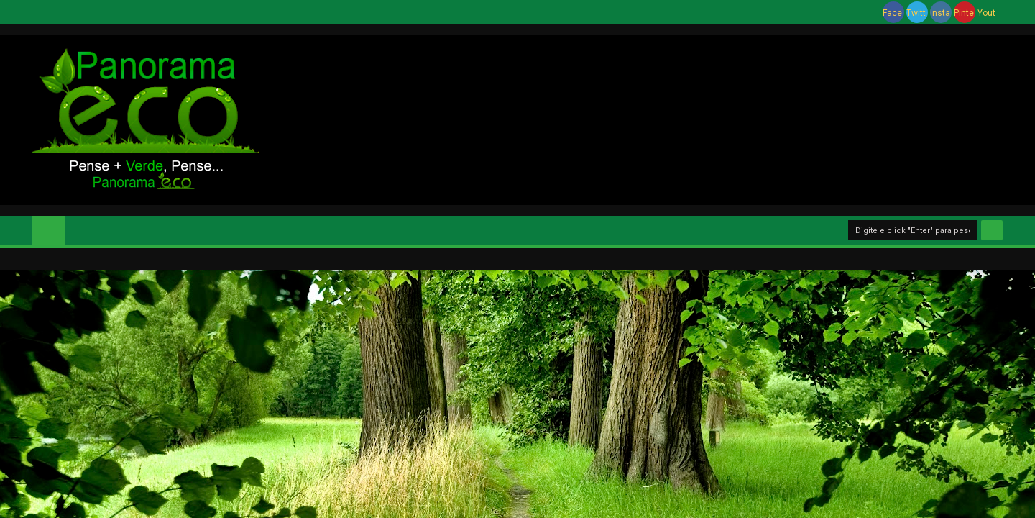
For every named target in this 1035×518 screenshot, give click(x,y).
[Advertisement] (654, 118)
